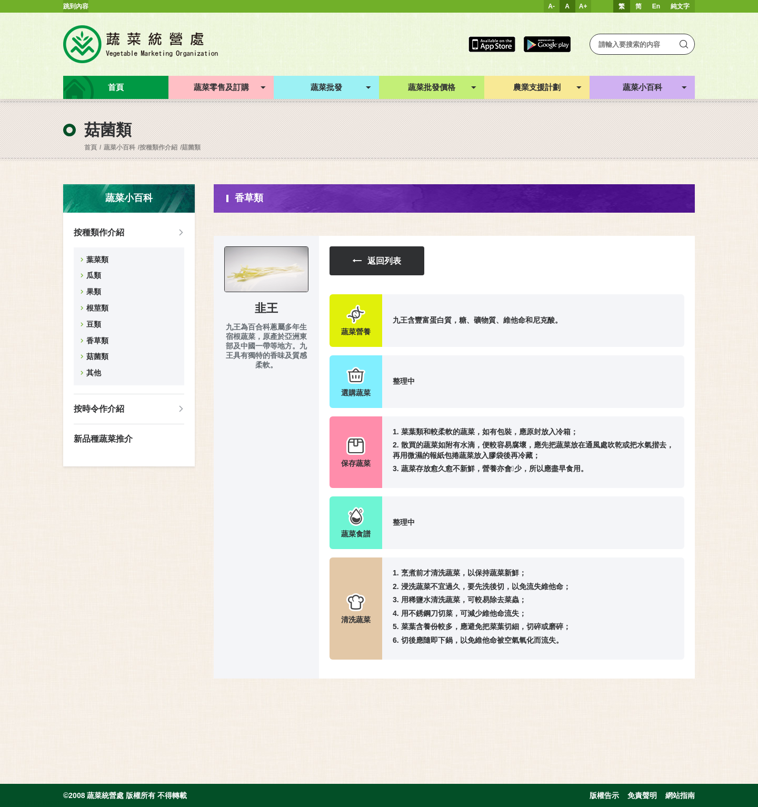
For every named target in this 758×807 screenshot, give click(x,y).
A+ (583, 6)
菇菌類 (191, 147)
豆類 (93, 324)
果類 (93, 291)
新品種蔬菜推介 (103, 438)
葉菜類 (97, 259)
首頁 (90, 147)
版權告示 (604, 795)
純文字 (680, 6)
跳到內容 (75, 6)
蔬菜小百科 (119, 147)
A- (551, 6)
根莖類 (97, 308)
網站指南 (680, 795)
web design (16, 802)
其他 (93, 372)
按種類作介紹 (158, 147)
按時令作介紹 (99, 408)
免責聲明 (642, 795)
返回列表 (377, 260)
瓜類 (93, 275)
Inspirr (50, 802)
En (656, 6)
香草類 (97, 340)
